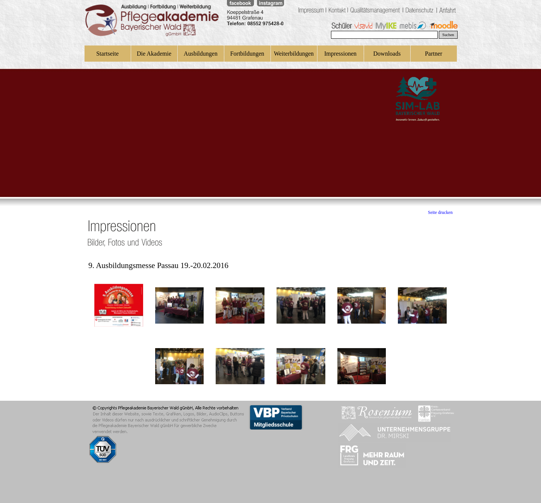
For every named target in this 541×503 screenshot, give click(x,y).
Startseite (107, 53)
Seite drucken (440, 212)
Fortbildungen (247, 53)
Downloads (387, 53)
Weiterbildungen (294, 53)
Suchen (448, 35)
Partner (433, 53)
